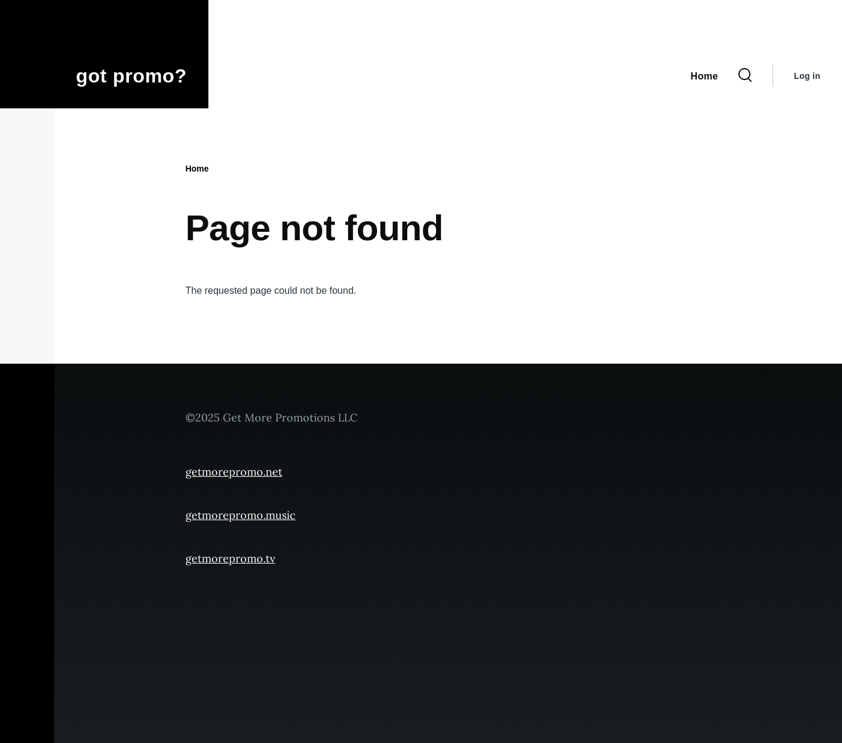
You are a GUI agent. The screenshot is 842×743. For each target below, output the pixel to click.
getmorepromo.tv (230, 558)
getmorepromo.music (241, 515)
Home (197, 168)
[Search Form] (745, 75)
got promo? (131, 76)
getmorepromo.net (234, 472)
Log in (807, 76)
